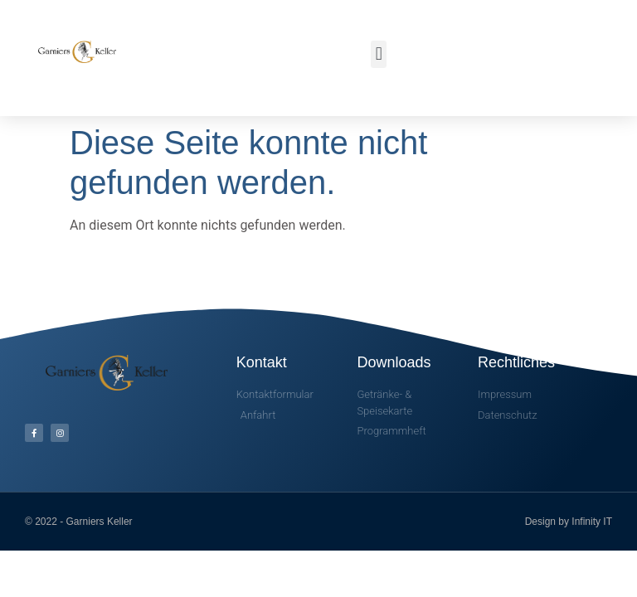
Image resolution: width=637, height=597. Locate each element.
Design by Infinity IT (568, 521)
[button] (379, 54)
